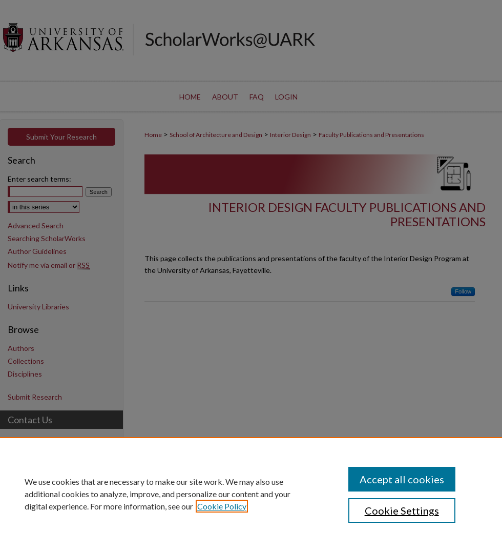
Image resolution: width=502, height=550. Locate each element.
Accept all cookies (402, 479)
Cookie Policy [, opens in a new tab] (221, 506)
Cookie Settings (402, 510)
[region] (251, 493)
